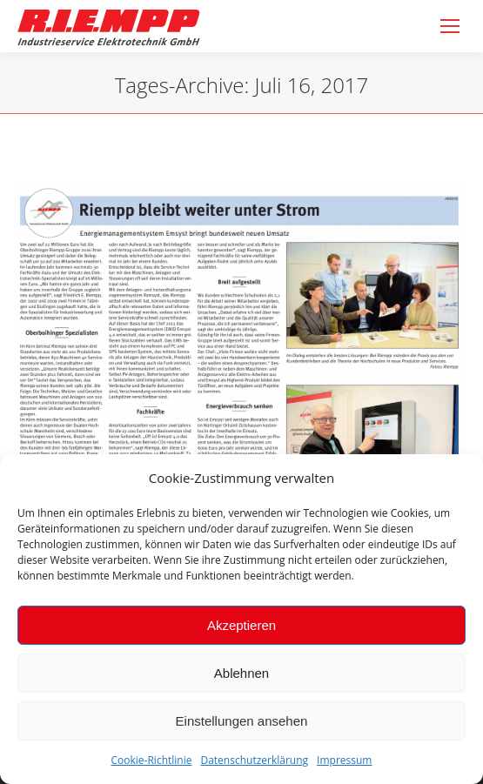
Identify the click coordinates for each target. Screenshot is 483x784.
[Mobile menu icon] (450, 26)
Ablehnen (241, 673)
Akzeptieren (241, 625)
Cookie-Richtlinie (151, 760)
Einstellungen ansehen (242, 721)
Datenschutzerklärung (254, 760)
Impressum (344, 760)
